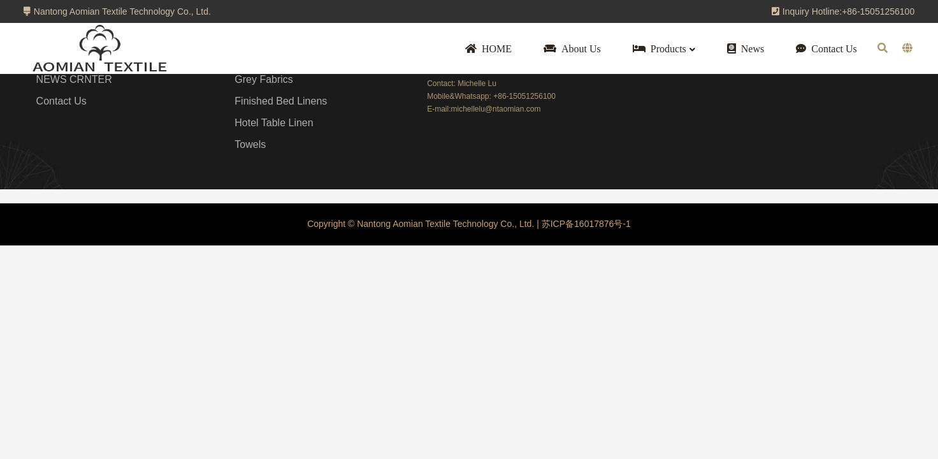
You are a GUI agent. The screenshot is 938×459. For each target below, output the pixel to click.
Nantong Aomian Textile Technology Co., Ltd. (117, 11)
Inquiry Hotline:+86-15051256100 (843, 11)
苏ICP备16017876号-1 (585, 224)
